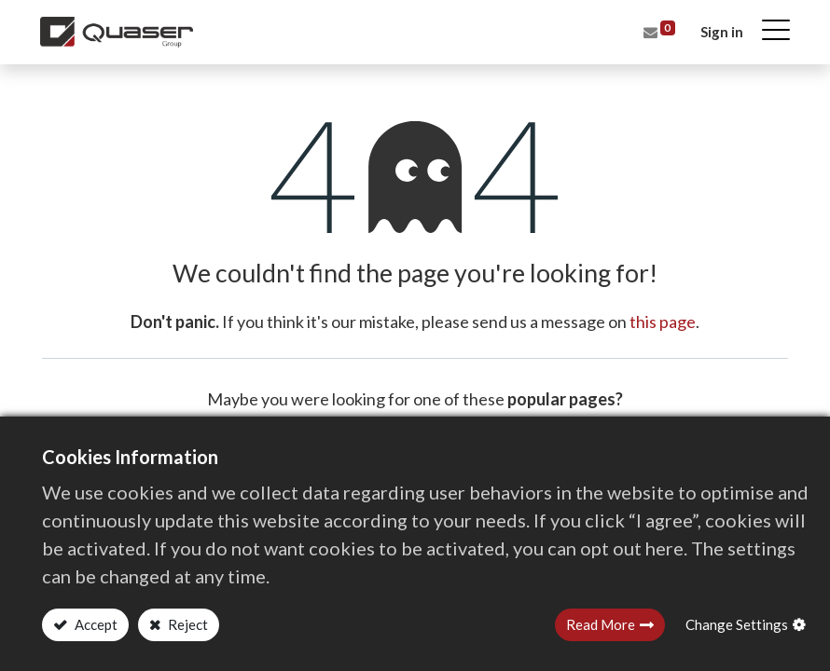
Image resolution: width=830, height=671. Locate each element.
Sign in (720, 31)
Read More (600, 624)
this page (662, 321)
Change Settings (736, 624)
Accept (95, 624)
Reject (186, 624)
